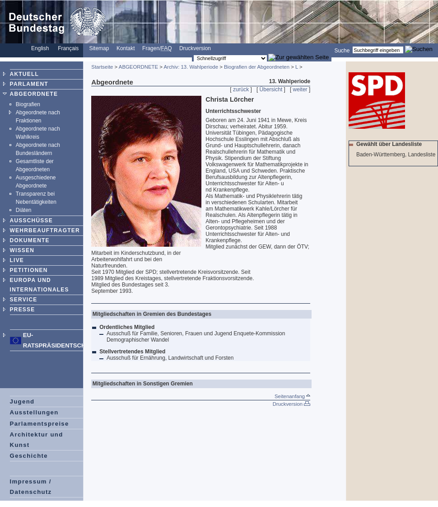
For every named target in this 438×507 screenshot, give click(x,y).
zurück (241, 89)
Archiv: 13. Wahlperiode (190, 67)
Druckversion (195, 48)
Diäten (24, 210)
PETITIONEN (29, 270)
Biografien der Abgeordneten (256, 67)
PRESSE (22, 309)
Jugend (22, 401)
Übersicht (271, 89)
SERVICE (23, 299)
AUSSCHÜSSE (31, 220)
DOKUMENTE (30, 240)
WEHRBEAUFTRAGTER (45, 230)
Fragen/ (157, 48)
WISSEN (22, 250)
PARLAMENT (29, 84)
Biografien (28, 104)
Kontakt (125, 48)
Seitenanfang (292, 396)
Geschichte (29, 455)
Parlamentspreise (39, 423)
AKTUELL (24, 74)
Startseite (102, 67)
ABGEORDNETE (34, 94)
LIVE (17, 260)
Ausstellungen (34, 412)
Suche (341, 50)
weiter (300, 89)
